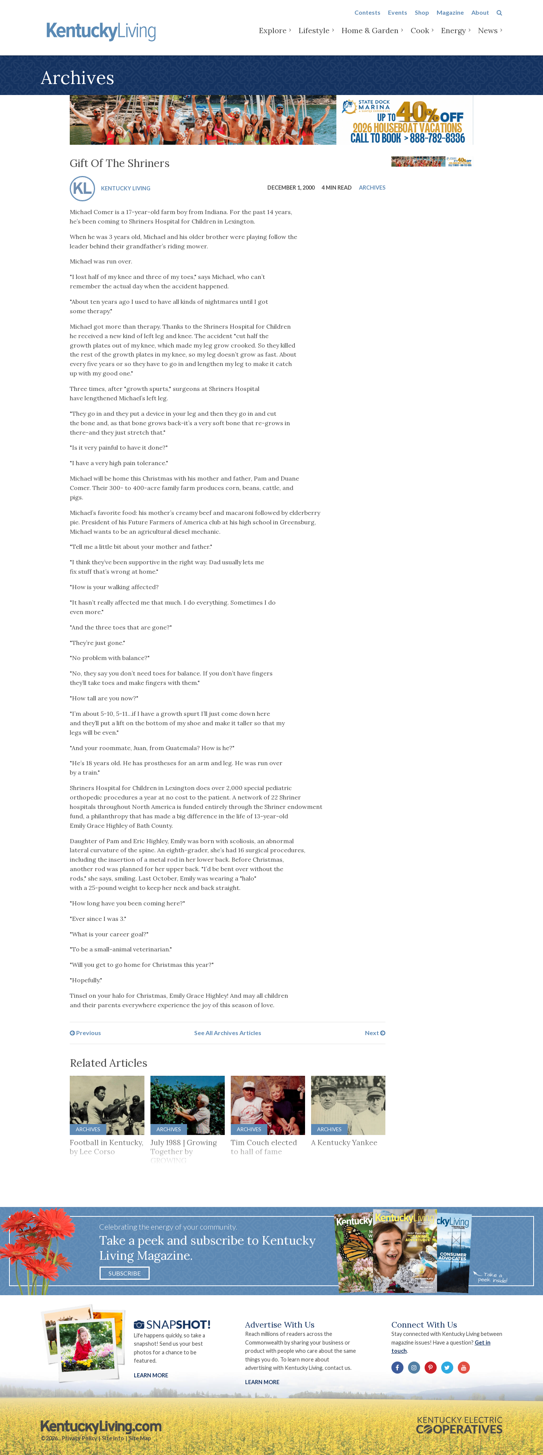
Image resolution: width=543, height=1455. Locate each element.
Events (397, 19)
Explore (273, 37)
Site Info (113, 1438)
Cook (420, 37)
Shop (422, 19)
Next (375, 1032)
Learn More (151, 1375)
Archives (372, 187)
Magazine (450, 19)
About (480, 19)
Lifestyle (314, 37)
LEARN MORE (262, 1382)
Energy (453, 37)
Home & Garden (370, 37)
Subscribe (125, 1273)
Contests (367, 19)
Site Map (140, 1438)
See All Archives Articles (227, 1032)
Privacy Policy (79, 1438)
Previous (85, 1032)
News (488, 37)
